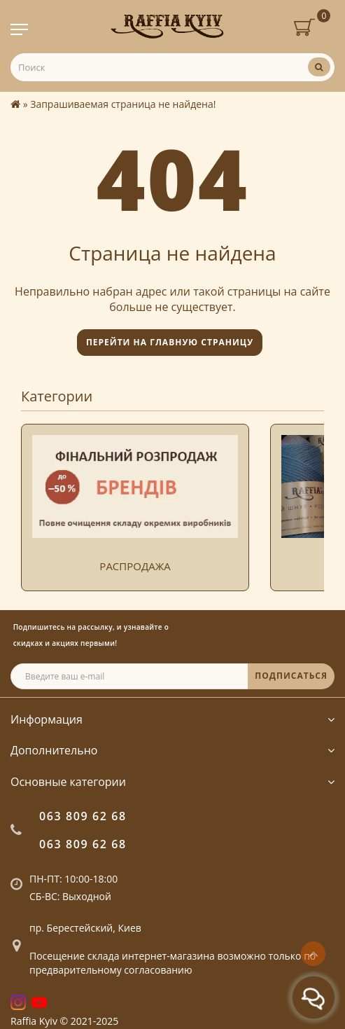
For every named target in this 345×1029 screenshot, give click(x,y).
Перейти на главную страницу (169, 342)
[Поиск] (319, 66)
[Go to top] (313, 953)
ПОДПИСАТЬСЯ (291, 676)
